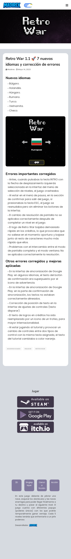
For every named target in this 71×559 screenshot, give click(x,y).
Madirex (11, 69)
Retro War (40, 349)
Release (28, 349)
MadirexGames (13, 349)
